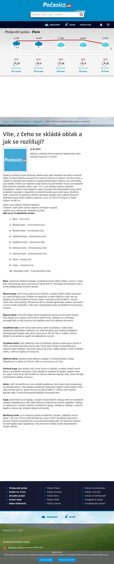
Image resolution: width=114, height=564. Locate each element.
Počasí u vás (85, 25)
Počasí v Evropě (92, 491)
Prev (3, 49)
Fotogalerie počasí (94, 499)
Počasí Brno (53, 495)
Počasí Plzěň (53, 499)
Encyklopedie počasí (95, 503)
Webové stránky (16, 547)
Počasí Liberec (54, 503)
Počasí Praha (53, 488)
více (105, 554)
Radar (72, 25)
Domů (6, 121)
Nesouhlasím (66, 559)
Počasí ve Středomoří (95, 495)
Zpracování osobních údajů (16, 541)
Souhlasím (46, 559)
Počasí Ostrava (54, 491)
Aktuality (38, 121)
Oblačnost (55, 25)
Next (111, 49)
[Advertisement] (57, 96)
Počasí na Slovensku (95, 488)
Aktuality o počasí (21, 121)
